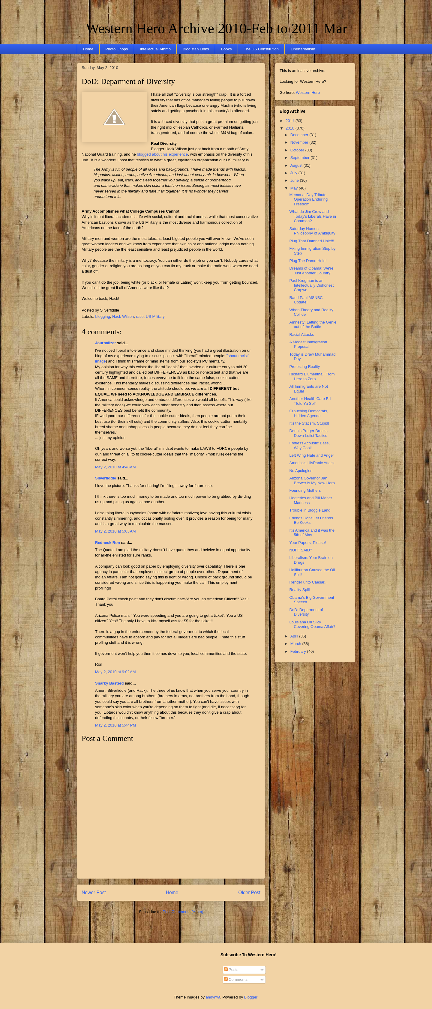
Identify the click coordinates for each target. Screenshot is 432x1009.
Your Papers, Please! (307, 542)
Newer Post (94, 892)
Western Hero (308, 92)
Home (88, 49)
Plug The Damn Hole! (307, 260)
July (294, 173)
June (295, 180)
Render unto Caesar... (308, 582)
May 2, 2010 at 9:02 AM (115, 672)
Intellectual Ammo (155, 49)
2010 (291, 128)
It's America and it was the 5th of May (311, 532)
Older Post (249, 892)
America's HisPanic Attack (311, 463)
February (298, 651)
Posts (231, 969)
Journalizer (105, 343)
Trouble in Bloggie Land (309, 510)
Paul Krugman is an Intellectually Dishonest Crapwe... (311, 285)
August (297, 165)
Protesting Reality (304, 366)
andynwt (213, 997)
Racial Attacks (301, 334)
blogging (102, 316)
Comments (236, 979)
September (300, 157)
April (294, 636)
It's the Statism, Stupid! (309, 423)
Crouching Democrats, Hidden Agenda (308, 413)
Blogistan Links (196, 49)
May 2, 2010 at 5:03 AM (115, 531)
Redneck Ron (107, 542)
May (294, 188)
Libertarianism (303, 49)
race (139, 316)
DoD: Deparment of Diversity (128, 81)
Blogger (250, 997)
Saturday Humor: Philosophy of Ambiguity (312, 231)
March (296, 643)
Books (226, 49)
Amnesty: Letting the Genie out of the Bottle (312, 324)
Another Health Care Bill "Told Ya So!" (310, 401)
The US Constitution (261, 49)
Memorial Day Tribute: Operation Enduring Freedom (308, 199)
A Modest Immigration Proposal (308, 344)
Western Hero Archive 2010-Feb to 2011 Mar (216, 28)
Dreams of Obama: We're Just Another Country (311, 270)
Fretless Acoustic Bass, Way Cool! (309, 445)
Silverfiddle (105, 478)
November (300, 142)
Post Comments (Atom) (183, 911)
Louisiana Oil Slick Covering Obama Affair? (312, 624)
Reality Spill (299, 589)
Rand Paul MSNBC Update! (305, 300)
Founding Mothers (305, 490)
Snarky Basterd (109, 683)
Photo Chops (116, 49)
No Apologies (300, 470)
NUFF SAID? (300, 550)
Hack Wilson (123, 316)
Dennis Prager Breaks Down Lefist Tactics (308, 433)
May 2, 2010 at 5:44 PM (115, 725)
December (300, 135)
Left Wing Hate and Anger (311, 455)
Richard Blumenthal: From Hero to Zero (311, 376)
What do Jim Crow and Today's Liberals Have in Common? (312, 216)
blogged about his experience (162, 154)
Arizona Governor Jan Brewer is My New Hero (312, 480)
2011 (291, 120)
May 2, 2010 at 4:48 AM (115, 467)
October (297, 150)
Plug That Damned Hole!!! (311, 241)
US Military (155, 316)
